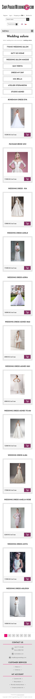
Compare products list (17, 687)
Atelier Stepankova (17, 85)
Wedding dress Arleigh (17, 589)
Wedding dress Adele (17, 233)
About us (17, 667)
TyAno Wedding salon (17, 47)
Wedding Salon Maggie (17, 60)
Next (25, 635)
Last (29, 635)
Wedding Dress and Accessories (14, 40)
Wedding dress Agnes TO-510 (17, 411)
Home (4, 40)
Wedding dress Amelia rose (17, 500)
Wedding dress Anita (17, 544)
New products (17, 681)
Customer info (17, 678)
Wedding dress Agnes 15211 (17, 366)
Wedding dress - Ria (17, 189)
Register (5, 15)
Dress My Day (17, 73)
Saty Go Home (17, 53)
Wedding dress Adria (17, 277)
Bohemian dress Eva (17, 100)
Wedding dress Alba (17, 455)
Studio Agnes (17, 92)
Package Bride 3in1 (17, 144)
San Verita (17, 66)
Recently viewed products (17, 684)
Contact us (17, 670)
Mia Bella (17, 79)
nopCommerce (20, 694)
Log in (10, 15)
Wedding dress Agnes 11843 (17, 322)
